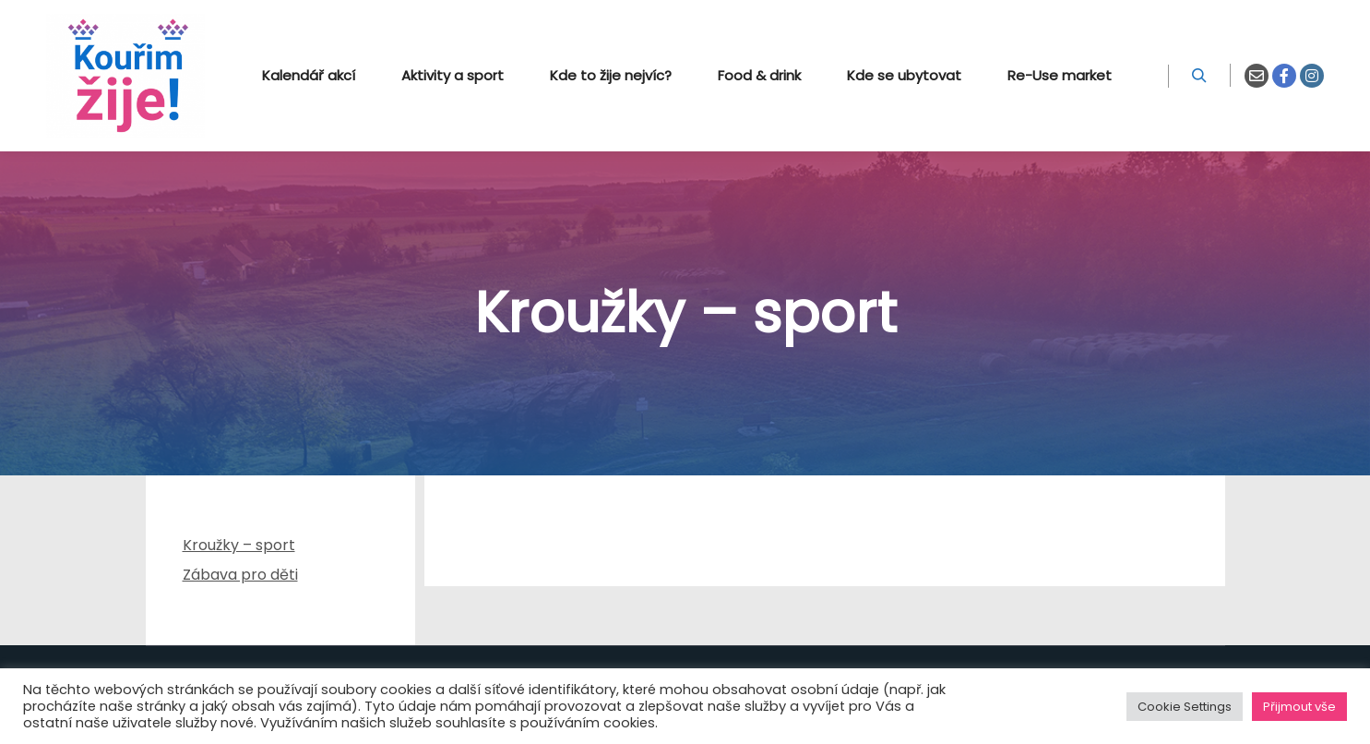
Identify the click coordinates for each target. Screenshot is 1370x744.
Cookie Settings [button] (1185, 706)
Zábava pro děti (240, 574)
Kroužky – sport (239, 545)
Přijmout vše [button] (1299, 706)
